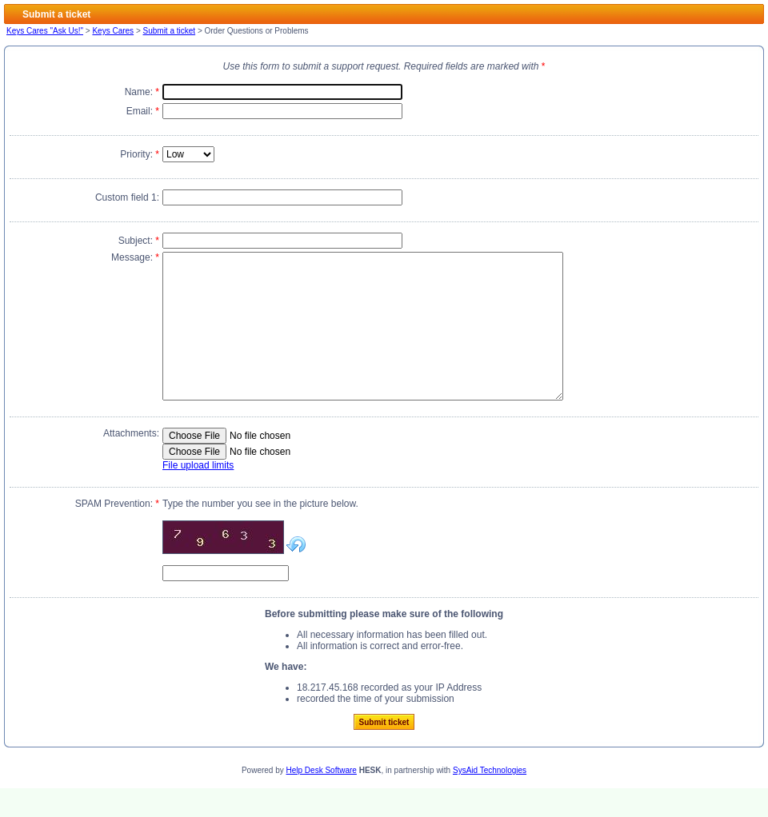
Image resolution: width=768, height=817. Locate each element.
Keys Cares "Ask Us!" (44, 30)
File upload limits (198, 494)
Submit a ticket (169, 30)
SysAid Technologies (489, 799)
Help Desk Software (321, 799)
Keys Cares (113, 30)
